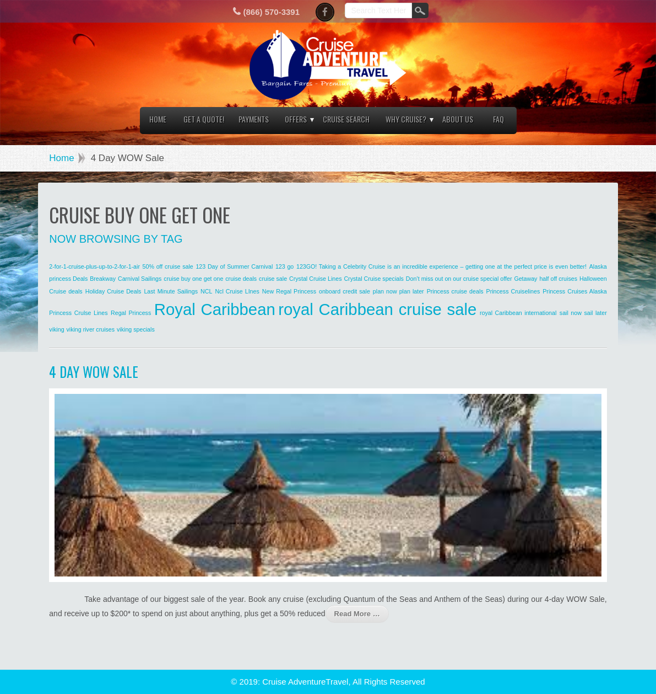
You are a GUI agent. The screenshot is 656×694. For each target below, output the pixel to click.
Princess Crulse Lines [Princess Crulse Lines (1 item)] (78, 312)
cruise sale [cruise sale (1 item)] (273, 278)
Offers (296, 119)
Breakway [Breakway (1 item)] (103, 278)
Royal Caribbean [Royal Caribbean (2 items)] (214, 309)
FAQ (498, 119)
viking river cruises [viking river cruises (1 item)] (90, 329)
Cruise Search (346, 119)
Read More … (357, 614)
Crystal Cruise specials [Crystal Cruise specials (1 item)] (373, 278)
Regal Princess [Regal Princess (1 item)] (131, 312)
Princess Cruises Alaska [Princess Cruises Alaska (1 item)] (575, 291)
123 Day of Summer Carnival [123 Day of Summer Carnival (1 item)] (234, 266)
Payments (253, 119)
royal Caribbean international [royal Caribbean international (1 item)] (518, 312)
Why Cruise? (406, 119)
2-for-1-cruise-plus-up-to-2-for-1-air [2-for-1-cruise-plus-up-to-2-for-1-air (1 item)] (94, 266)
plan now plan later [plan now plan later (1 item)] (398, 291)
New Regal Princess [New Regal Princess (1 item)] (289, 291)
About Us (457, 119)
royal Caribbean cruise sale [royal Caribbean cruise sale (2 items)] (377, 309)
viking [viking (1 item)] (56, 329)
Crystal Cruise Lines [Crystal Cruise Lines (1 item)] (315, 278)
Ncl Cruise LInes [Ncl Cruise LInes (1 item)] (237, 291)
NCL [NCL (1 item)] (206, 291)
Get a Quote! (203, 119)
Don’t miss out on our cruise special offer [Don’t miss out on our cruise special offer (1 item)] (459, 278)
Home (157, 119)
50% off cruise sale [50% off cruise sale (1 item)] (168, 266)
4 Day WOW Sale (93, 371)
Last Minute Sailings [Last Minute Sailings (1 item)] (171, 291)
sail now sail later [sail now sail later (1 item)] (583, 312)
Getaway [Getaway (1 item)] (525, 278)
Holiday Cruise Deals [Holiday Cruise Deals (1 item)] (113, 291)
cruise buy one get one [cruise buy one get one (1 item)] (193, 278)
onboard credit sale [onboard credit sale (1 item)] (344, 291)
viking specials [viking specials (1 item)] (136, 329)
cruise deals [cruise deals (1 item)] (241, 278)
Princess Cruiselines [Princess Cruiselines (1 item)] (513, 291)
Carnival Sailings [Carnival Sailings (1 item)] (139, 278)
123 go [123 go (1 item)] (284, 266)
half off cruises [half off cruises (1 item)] (558, 278)
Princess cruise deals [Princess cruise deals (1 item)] (455, 291)
